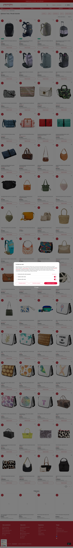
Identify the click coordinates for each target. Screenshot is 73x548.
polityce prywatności (26, 268)
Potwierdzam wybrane (22, 283)
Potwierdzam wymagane (36, 283)
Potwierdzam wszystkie (50, 283)
